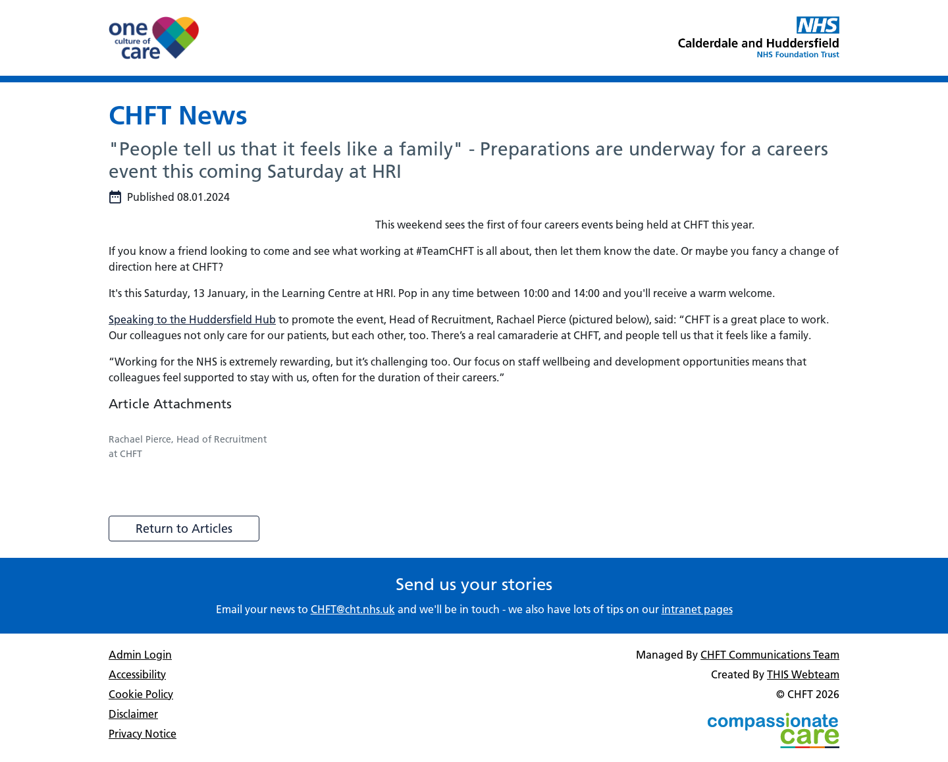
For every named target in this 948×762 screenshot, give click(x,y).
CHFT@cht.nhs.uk (353, 609)
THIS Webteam (803, 674)
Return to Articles (184, 528)
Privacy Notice (142, 733)
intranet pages (697, 609)
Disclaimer (133, 714)
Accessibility (137, 674)
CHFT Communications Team (769, 654)
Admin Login (140, 654)
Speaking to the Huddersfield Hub (192, 319)
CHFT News (178, 115)
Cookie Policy (141, 694)
